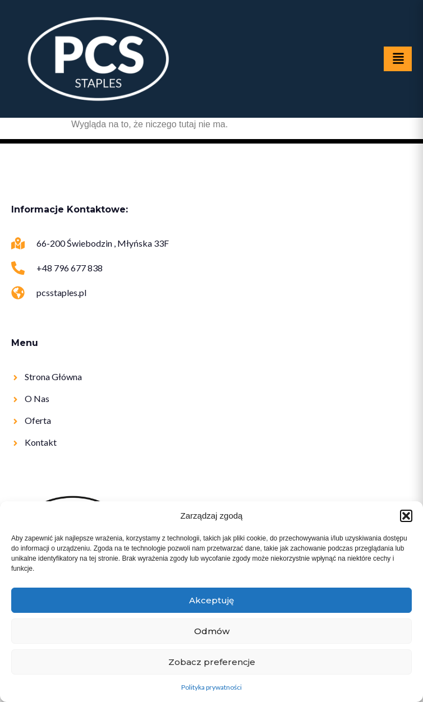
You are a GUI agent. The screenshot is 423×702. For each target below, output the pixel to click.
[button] (406, 515)
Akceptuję (211, 600)
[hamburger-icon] (398, 59)
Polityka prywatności (211, 687)
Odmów (211, 631)
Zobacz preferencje (211, 662)
